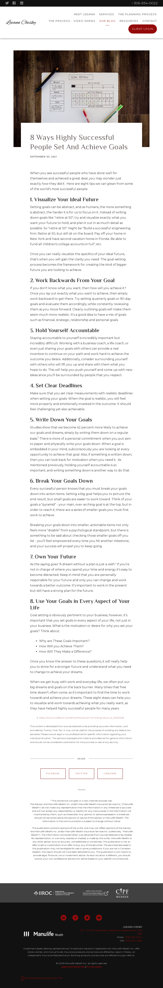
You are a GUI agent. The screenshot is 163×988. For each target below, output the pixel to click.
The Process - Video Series (72, 21)
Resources (129, 21)
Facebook (53, 773)
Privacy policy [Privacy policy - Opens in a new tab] (94, 966)
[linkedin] (63, 918)
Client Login (142, 29)
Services (106, 14)
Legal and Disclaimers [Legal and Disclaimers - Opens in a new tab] (73, 966)
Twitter (81, 773)
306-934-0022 (145, 3)
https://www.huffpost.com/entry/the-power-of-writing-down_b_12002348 (81, 717)
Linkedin (110, 773)
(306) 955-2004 (133, 937)
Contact (149, 21)
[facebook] (75, 918)
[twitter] (87, 918)
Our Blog (107, 21)
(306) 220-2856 (133, 940)
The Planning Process (137, 14)
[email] (98, 918)
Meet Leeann (84, 14)
